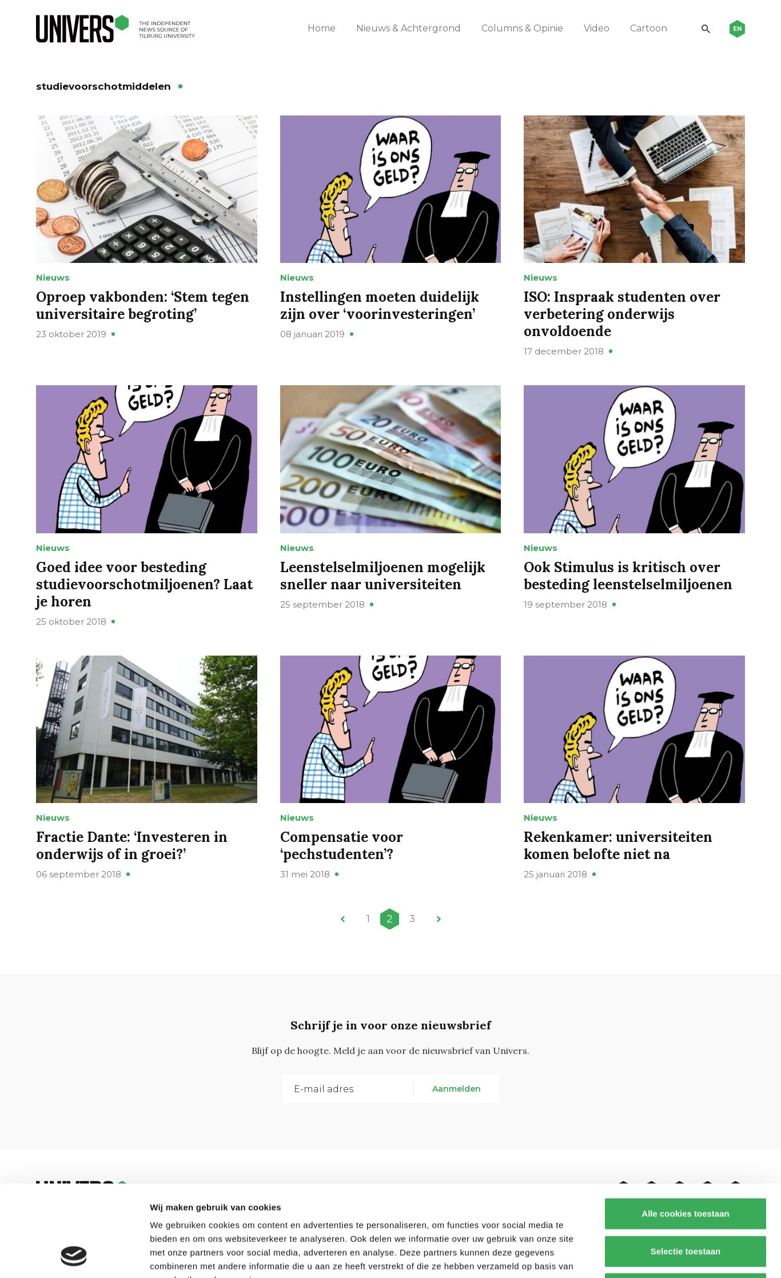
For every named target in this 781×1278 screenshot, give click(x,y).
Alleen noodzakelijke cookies (685, 1203)
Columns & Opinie (522, 28)
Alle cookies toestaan (685, 1128)
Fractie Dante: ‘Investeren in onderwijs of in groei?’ (132, 845)
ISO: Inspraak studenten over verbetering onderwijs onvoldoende (622, 314)
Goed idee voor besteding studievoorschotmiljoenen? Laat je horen (144, 584)
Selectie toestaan (686, 1166)
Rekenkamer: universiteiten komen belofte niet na (618, 845)
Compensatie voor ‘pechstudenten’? (341, 845)
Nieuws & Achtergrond (408, 28)
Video (596, 28)
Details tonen (618, 1255)
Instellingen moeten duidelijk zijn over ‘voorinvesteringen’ (379, 305)
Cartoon (648, 28)
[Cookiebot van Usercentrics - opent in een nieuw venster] (74, 1255)
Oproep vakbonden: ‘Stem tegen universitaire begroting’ (142, 305)
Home (322, 28)
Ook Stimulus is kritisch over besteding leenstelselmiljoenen (628, 575)
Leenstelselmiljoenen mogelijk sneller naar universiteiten (382, 575)
